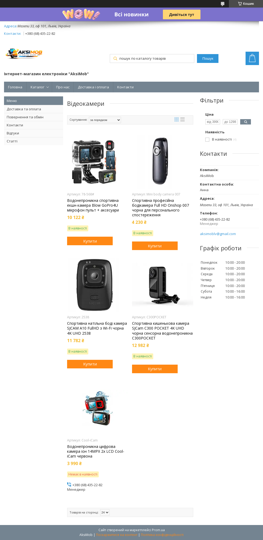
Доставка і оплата (93, 87)
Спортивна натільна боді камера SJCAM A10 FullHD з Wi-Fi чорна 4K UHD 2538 (97, 328)
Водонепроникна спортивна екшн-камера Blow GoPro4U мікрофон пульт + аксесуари (93, 205)
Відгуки (13, 133)
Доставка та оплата (24, 109)
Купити (90, 241)
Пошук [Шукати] (207, 58)
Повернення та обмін (25, 117)
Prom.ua (158, 530)
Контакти (125, 87)
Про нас (63, 87)
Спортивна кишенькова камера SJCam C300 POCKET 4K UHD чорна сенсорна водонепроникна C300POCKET (162, 331)
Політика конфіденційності (162, 535)
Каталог (37, 87)
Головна (15, 87)
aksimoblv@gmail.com (218, 234)
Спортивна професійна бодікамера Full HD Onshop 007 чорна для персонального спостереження (160, 208)
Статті (12, 141)
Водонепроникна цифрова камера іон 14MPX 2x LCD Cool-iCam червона (95, 451)
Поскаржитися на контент (116, 535)
